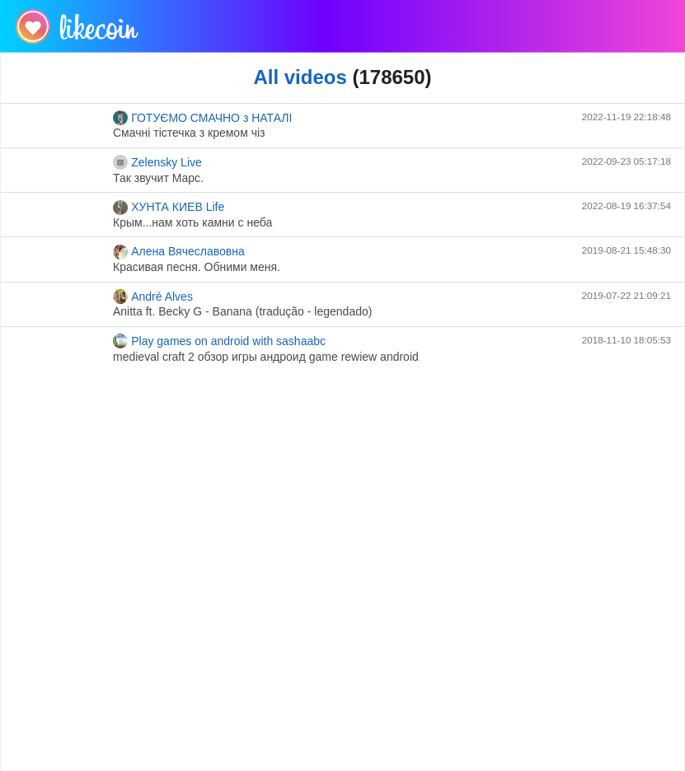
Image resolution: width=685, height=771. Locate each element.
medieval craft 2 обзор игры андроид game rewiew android (266, 356)
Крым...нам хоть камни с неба (192, 222)
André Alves (153, 296)
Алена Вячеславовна (179, 252)
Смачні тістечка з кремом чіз (189, 132)
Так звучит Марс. (158, 178)
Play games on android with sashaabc (219, 341)
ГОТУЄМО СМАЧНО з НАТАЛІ (202, 117)
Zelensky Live (157, 162)
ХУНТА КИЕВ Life (168, 207)
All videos (299, 77)
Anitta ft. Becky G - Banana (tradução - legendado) (242, 311)
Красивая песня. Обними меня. (196, 266)
